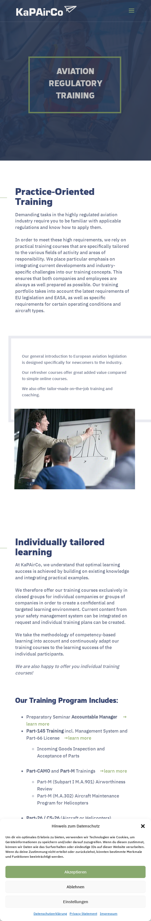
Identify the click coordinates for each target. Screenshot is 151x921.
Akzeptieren (75, 872)
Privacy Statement (83, 914)
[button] (143, 826)
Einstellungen (75, 901)
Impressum (108, 914)
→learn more (77, 738)
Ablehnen (75, 886)
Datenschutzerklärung (50, 914)
